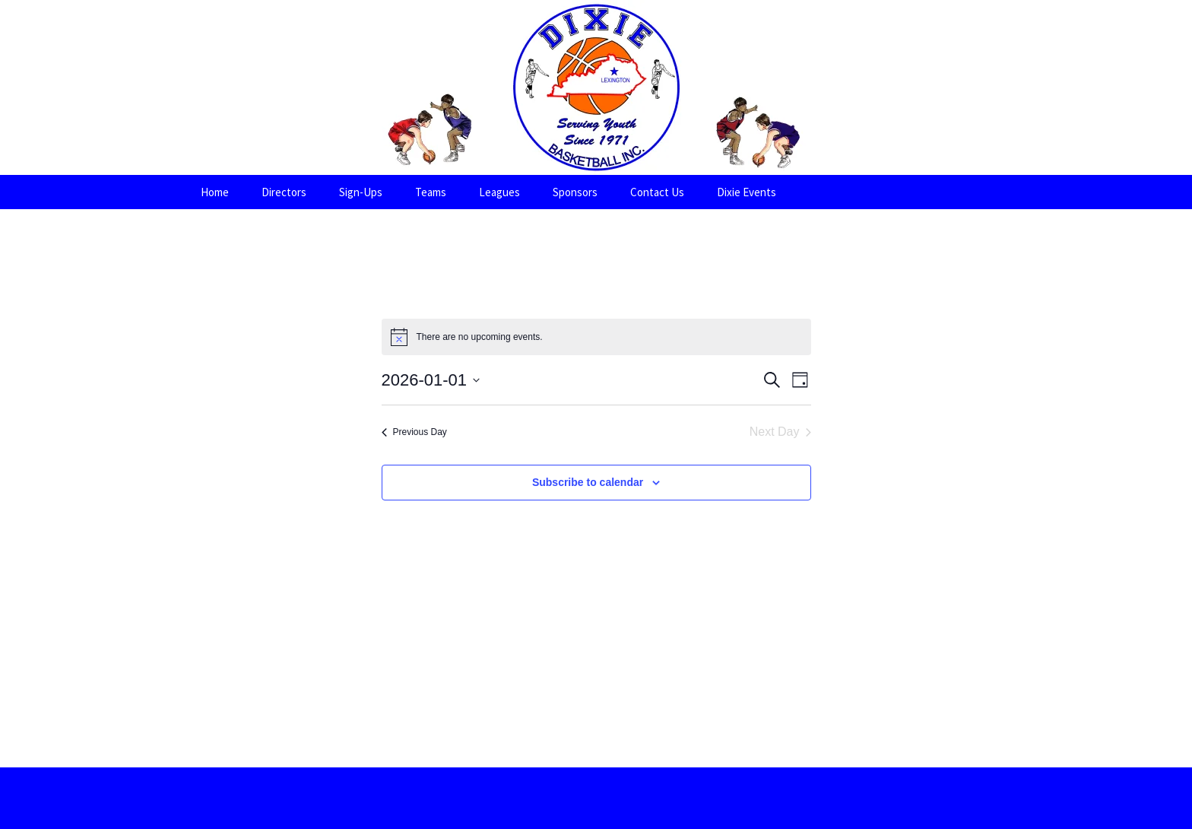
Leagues (499, 192)
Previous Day (414, 432)
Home (215, 192)
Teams (430, 192)
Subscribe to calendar (587, 482)
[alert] (596, 337)
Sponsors (575, 192)
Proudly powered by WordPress (596, 798)
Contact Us (657, 192)
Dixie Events (746, 192)
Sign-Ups (360, 192)
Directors (284, 192)
